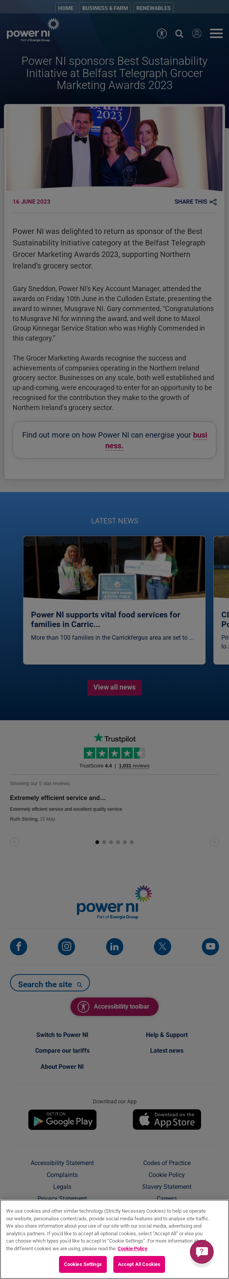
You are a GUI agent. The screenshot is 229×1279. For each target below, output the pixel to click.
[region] (114, 1239)
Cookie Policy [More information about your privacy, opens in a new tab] (132, 1248)
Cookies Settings (83, 1264)
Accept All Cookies (139, 1264)
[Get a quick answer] (202, 1252)
